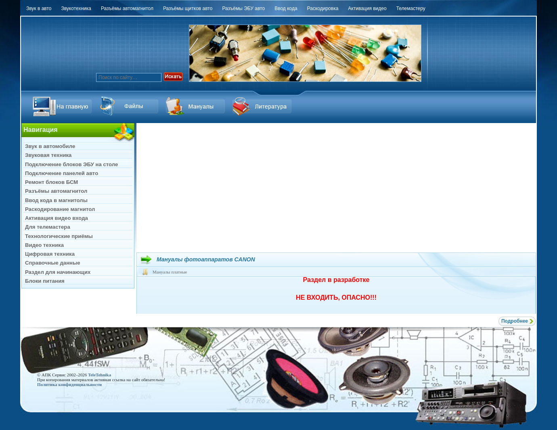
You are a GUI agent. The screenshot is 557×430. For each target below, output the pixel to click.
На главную (63, 106)
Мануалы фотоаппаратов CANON (206, 259)
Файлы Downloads (196, 106)
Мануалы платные (170, 271)
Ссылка (130, 106)
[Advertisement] (336, 187)
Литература (263, 106)
